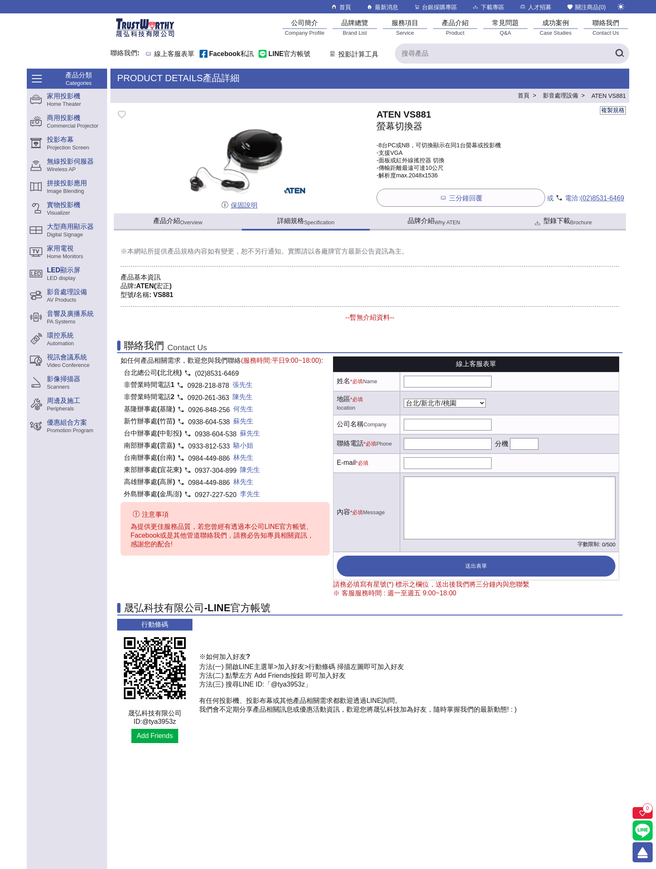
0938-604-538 (209, 422)
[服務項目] (405, 27)
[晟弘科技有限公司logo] (145, 36)
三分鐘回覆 (460, 198)
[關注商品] (643, 812)
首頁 (341, 6)
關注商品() (586, 6)
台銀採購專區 (435, 6)
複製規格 (613, 110)
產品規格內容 (187, 251)
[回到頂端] (643, 852)
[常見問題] (505, 27)
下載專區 (488, 6)
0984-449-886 (209, 458)
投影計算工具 (353, 54)
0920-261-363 (208, 397)
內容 (343, 511)
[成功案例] (555, 27)
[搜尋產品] (512, 54)
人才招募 (535, 6)
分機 (501, 443)
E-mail (346, 462)
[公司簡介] (304, 27)
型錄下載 (562, 222)
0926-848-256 (209, 409)
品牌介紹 (433, 221)
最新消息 (382, 6)
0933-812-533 (209, 446)
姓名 (343, 381)
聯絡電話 (350, 443)
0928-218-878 (208, 385)
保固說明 (239, 205)
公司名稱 (350, 424)
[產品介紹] (455, 27)
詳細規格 (306, 221)
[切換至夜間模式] (621, 7)
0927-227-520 (216, 494)
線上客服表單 (174, 54)
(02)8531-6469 (602, 198)
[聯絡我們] (605, 27)
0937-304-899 (216, 470)
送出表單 (476, 566)
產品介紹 (177, 221)
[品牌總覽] (354, 27)
